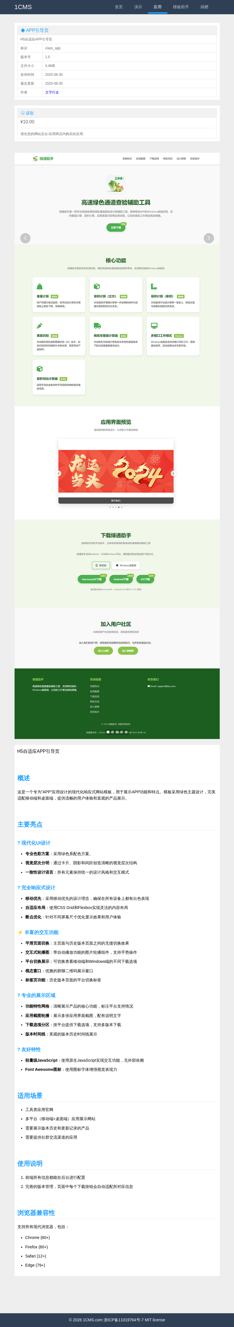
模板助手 (181, 7)
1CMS (23, 7)
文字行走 (52, 92)
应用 (158, 7)
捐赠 (204, 7)
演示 (138, 7)
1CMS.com (93, 1320)
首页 (119, 7)
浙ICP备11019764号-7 (124, 1320)
